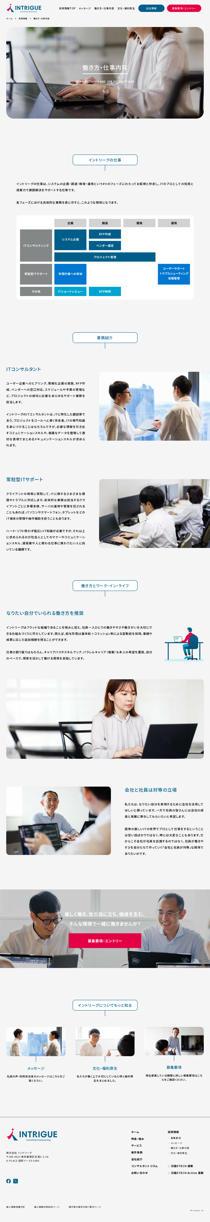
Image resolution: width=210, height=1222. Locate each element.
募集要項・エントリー (184, 8)
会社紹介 (137, 1159)
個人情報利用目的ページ (47, 1206)
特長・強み (137, 1139)
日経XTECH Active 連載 (187, 1173)
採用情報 (173, 1132)
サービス (136, 1145)
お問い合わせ (139, 1173)
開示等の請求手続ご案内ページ (85, 1206)
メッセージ (85, 8)
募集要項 (176, 1138)
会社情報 (151, 8)
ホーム (135, 1132)
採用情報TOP (67, 8)
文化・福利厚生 (126, 8)
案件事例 (137, 1152)
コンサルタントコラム (144, 1166)
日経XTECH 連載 (182, 1166)
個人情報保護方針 (15, 1206)
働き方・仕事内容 (104, 8)
